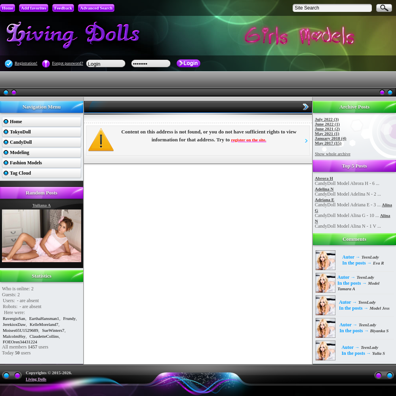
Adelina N (324, 189)
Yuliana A (41, 205)
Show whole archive (332, 153)
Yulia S (378, 353)
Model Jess (379, 308)
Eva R (378, 263)
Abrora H (324, 178)
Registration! (26, 63)
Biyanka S (379, 330)
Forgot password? (67, 63)
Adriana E (324, 199)
